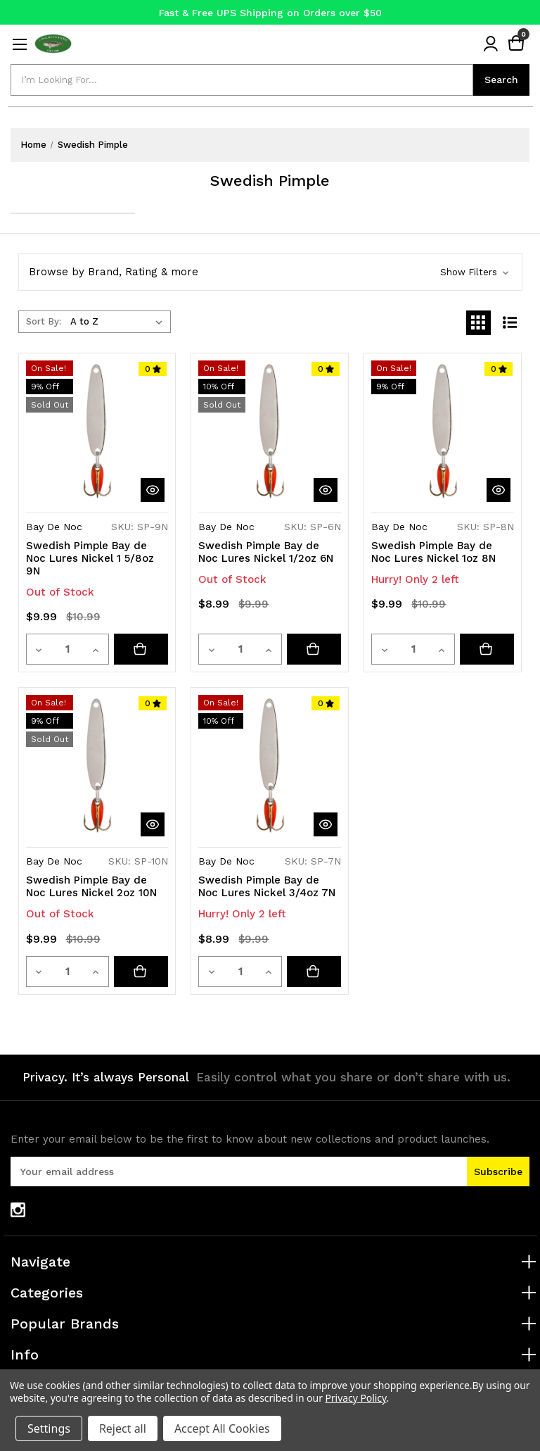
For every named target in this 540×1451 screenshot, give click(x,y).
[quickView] (153, 490)
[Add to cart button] (487, 649)
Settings (48, 1428)
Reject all (122, 1428)
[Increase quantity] (96, 649)
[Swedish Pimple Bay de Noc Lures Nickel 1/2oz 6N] (314, 649)
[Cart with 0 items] (516, 44)
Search (501, 79)
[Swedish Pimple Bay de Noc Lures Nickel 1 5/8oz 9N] (142, 649)
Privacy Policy (355, 1398)
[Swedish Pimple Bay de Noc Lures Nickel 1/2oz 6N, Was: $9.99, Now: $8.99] (269, 431)
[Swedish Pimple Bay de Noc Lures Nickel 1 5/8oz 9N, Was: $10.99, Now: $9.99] (97, 431)
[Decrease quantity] (39, 649)
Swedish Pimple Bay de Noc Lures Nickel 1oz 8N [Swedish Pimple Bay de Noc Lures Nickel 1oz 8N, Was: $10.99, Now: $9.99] (433, 552)
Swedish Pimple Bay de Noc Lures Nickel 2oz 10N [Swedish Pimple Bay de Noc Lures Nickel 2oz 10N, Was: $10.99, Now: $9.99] (91, 886)
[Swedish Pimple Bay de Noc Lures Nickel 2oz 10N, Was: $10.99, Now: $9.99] (97, 766)
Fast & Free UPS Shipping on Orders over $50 (270, 12)
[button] (270, 272)
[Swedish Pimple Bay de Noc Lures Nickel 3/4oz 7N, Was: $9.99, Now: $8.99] (269, 766)
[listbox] (119, 321)
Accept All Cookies (222, 1428)
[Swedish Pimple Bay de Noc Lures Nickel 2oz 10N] (142, 971)
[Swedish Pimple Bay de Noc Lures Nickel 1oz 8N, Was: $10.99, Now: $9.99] (442, 431)
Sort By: (43, 321)
